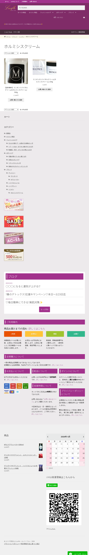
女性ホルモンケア (13, 160)
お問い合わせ (33, 1)
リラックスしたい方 (14, 163)
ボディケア (59, 12)
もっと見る (44, 309)
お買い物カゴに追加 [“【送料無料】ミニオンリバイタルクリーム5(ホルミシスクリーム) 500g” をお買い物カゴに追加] (16, 100)
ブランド (71, 12)
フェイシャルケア (45, 12)
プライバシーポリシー (12, 544)
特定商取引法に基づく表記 (30, 544)
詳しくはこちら (37, 328)
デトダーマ (14, 176)
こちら (53, 529)
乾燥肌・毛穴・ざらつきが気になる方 (20, 150)
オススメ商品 (33, 12)
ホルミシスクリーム (17, 193)
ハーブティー (12, 186)
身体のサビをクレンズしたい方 (18, 166)
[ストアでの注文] (11, 53)
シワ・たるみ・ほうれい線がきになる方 (20, 147)
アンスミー (11, 173)
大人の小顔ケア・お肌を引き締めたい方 (20, 143)
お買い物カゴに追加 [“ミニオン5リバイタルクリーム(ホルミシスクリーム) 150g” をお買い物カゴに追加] (44, 89)
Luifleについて (15, 1)
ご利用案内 (24, 1)
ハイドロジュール (13, 183)
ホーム (7, 1)
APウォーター (15, 179)
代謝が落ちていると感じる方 (17, 156)
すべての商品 (22, 12)
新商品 (8, 133)
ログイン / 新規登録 (78, 32)
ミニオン (21, 36)
